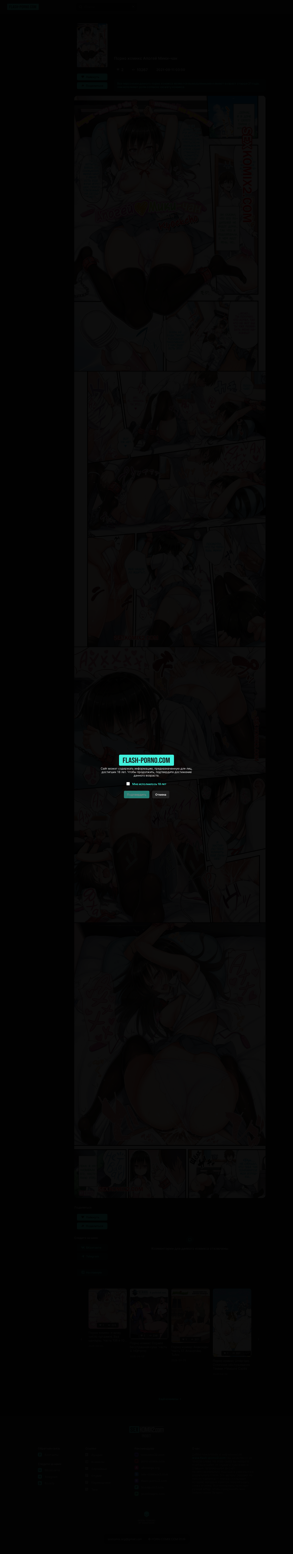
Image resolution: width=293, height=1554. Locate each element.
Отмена (160, 794)
